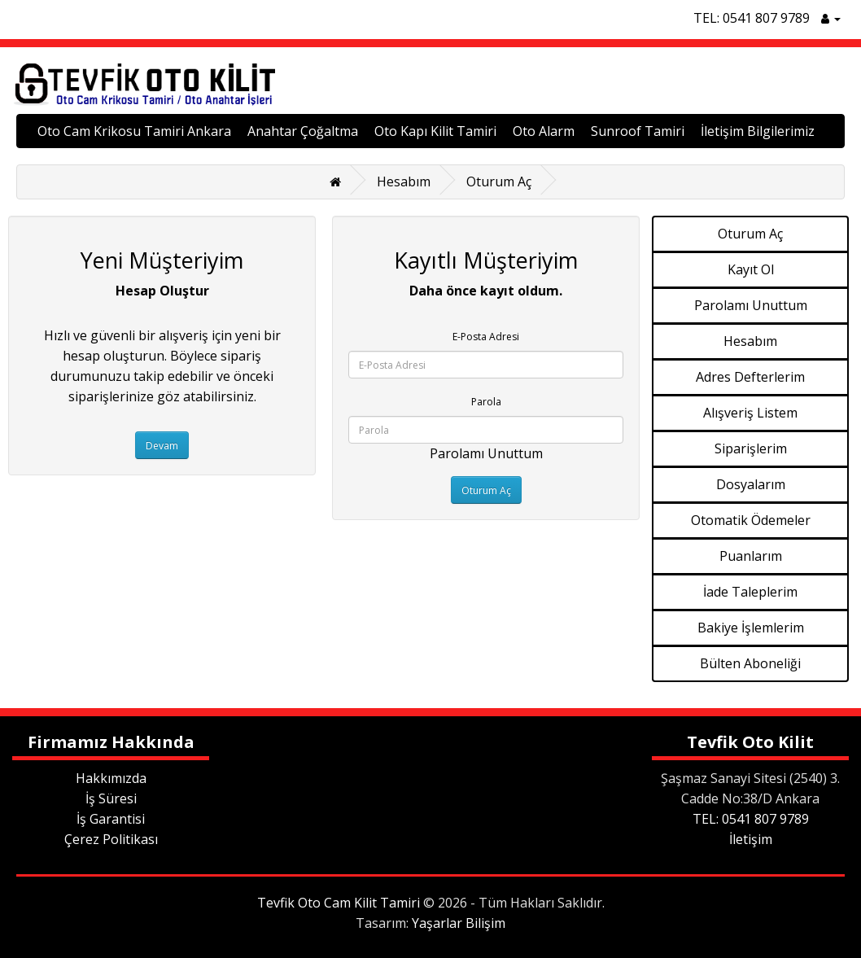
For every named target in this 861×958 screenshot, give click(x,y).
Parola (486, 402)
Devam (162, 446)
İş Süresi (111, 798)
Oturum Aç (498, 181)
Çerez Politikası (111, 839)
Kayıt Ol (751, 269)
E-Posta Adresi (485, 336)
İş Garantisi (110, 819)
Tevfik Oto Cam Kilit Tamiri (338, 903)
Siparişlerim (751, 448)
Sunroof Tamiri (637, 131)
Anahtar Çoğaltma (302, 131)
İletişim (750, 839)
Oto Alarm (544, 131)
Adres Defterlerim (750, 377)
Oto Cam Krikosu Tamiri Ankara (134, 131)
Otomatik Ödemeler (751, 520)
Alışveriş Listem (750, 413)
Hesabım (403, 181)
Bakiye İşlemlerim (750, 627)
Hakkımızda (111, 778)
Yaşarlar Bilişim (458, 923)
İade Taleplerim (750, 592)
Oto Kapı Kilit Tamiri (435, 131)
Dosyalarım (750, 484)
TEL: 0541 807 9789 (751, 18)
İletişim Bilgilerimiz (758, 131)
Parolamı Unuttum (486, 453)
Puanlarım (750, 556)
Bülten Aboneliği (750, 663)
